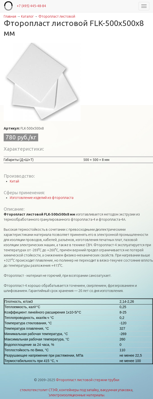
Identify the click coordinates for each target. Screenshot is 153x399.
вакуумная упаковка (116, 390)
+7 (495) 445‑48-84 (31, 6)
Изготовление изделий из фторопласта (41, 198)
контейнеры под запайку (79, 390)
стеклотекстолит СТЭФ (39, 390)
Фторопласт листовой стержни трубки (87, 380)
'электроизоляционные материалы (76, 395)
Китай (14, 181)
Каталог (27, 16)
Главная (10, 16)
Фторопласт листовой (56, 16)
